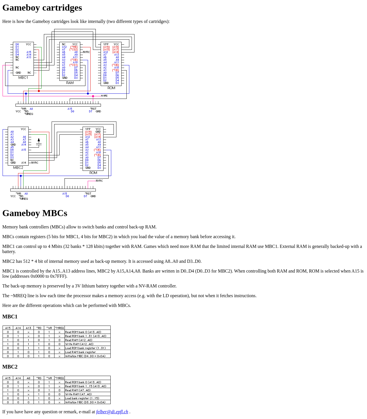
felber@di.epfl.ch (112, 411)
